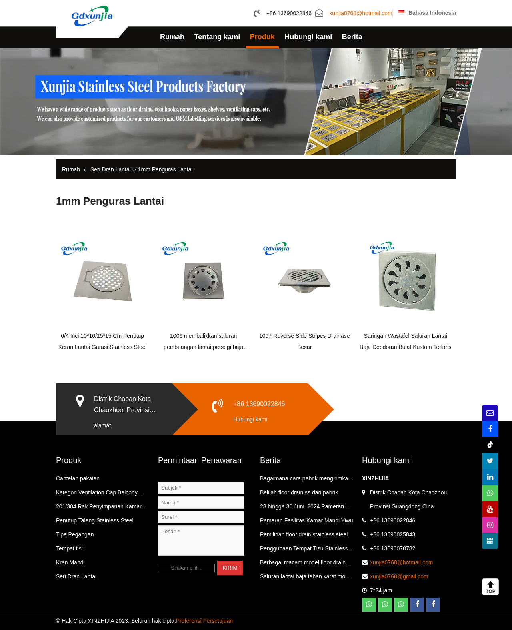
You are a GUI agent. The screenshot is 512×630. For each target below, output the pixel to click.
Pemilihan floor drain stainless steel (304, 534)
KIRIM (229, 568)
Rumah (172, 37)
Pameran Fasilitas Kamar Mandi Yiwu (306, 520)
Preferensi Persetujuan (204, 621)
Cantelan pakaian (78, 478)
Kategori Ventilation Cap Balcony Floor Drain (97, 494)
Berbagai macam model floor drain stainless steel (303, 564)
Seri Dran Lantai (110, 169)
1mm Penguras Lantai (165, 169)
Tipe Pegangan (75, 534)
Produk (262, 37)
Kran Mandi (70, 562)
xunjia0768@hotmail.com (360, 13)
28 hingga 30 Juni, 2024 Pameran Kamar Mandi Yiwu (302, 508)
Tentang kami (217, 37)
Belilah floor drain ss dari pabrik (299, 492)
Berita (352, 37)
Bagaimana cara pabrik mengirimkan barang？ (305, 480)
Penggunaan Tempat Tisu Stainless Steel (304, 550)
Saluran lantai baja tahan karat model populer (306, 578)
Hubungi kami (308, 37)
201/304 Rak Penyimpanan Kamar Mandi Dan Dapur (99, 508)
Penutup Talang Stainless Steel (95, 520)
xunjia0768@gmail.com (399, 576)
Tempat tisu (70, 548)
